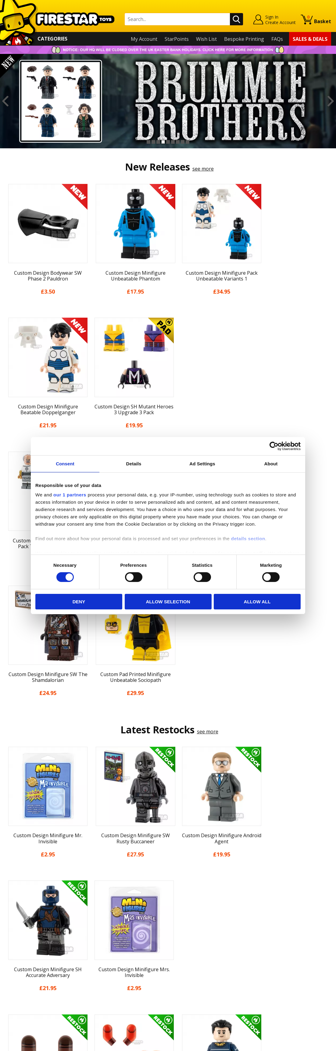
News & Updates (24, 938)
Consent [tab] (65, 463)
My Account (144, 39)
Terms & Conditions (27, 964)
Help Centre (100, 922)
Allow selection (168, 601)
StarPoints (177, 39)
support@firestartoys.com (116, 942)
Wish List (206, 39)
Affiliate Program (106, 987)
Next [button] (330, 101)
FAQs (277, 39)
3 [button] (158, 142)
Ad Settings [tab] (202, 463)
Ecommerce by (308, 1044)
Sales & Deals (310, 39)
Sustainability (20, 991)
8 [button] (182, 142)
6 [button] (173, 142)
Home (12, 912)
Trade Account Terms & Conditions (126, 977)
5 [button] (168, 142)
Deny (79, 601)
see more (203, 168)
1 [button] (148, 142)
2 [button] (153, 142)
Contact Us (99, 912)
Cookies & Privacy (25, 973)
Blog (10, 947)
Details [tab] (133, 463)
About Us (15, 929)
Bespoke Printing (244, 39)
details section (248, 538)
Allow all (257, 601)
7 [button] (178, 142)
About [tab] (271, 463)
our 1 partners (69, 494)
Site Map (15, 999)
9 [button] (187, 142)
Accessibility (18, 982)
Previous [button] (5, 101)
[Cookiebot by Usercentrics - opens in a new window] (274, 445)
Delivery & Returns (26, 956)
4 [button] (163, 142)
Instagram (210, 936)
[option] (168, 101)
